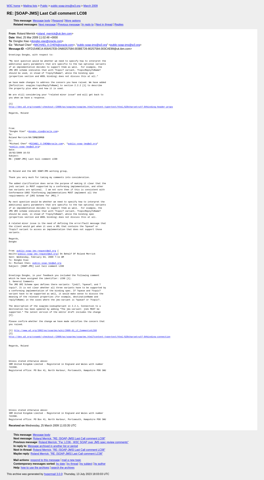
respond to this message (45, 460)
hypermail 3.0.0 (53, 474)
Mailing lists (30, 5)
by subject (86, 463)
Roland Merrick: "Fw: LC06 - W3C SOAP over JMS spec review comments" (83, 442)
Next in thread (104, 24)
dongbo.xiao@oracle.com (46, 41)
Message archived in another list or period (53, 446)
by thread (72, 463)
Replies (118, 24)
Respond (57, 20)
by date (60, 463)
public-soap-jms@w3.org (65, 5)
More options (73, 20)
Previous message (69, 24)
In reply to (88, 24)
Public (44, 5)
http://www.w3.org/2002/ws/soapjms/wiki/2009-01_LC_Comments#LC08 (55, 330)
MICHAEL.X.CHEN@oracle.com (53, 44)
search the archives (63, 467)
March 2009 (91, 5)
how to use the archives (35, 467)
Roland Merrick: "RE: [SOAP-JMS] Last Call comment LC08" (69, 438)
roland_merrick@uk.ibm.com (54, 33)
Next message (47, 24)
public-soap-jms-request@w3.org (36, 250)
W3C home (13, 5)
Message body (41, 20)
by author (100, 463)
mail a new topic (71, 460)
